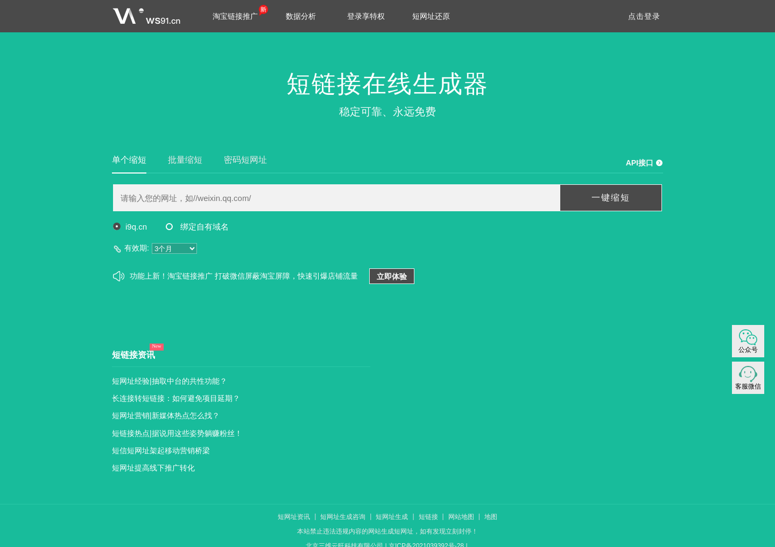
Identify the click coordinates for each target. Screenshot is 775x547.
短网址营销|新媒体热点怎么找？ (166, 415)
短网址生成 (392, 517)
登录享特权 (366, 16)
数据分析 (301, 16)
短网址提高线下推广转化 (153, 467)
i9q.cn (130, 226)
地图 (490, 517)
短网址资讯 (294, 517)
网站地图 (461, 517)
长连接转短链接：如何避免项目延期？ (176, 398)
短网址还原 (431, 16)
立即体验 (392, 276)
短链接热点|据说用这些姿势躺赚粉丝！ (177, 433)
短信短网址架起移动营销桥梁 (161, 450)
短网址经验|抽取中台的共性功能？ (169, 381)
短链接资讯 (133, 354)
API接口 (639, 162)
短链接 (428, 517)
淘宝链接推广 (235, 16)
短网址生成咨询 (342, 517)
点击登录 (644, 16)
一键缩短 (610, 197)
